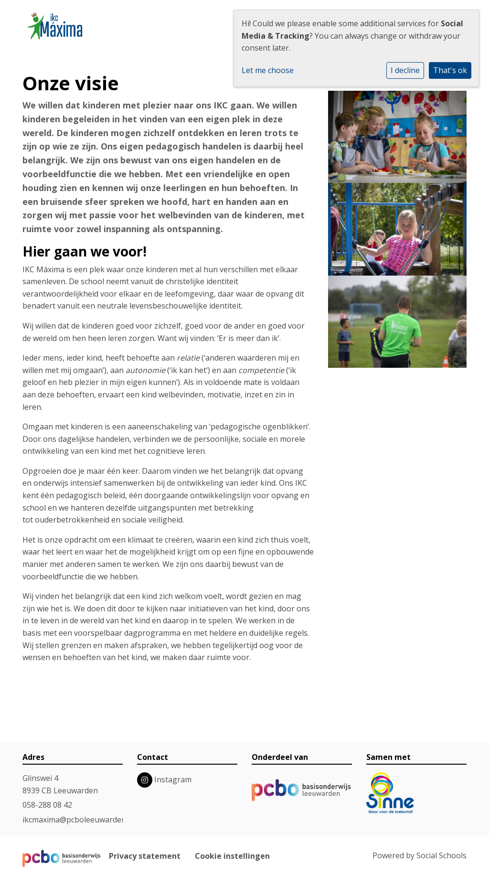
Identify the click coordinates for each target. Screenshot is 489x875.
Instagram (172, 779)
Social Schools (441, 855)
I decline (405, 70)
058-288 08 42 (47, 805)
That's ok (450, 70)
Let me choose (268, 70)
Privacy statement (145, 856)
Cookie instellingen (232, 856)
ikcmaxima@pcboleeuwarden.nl (78, 819)
